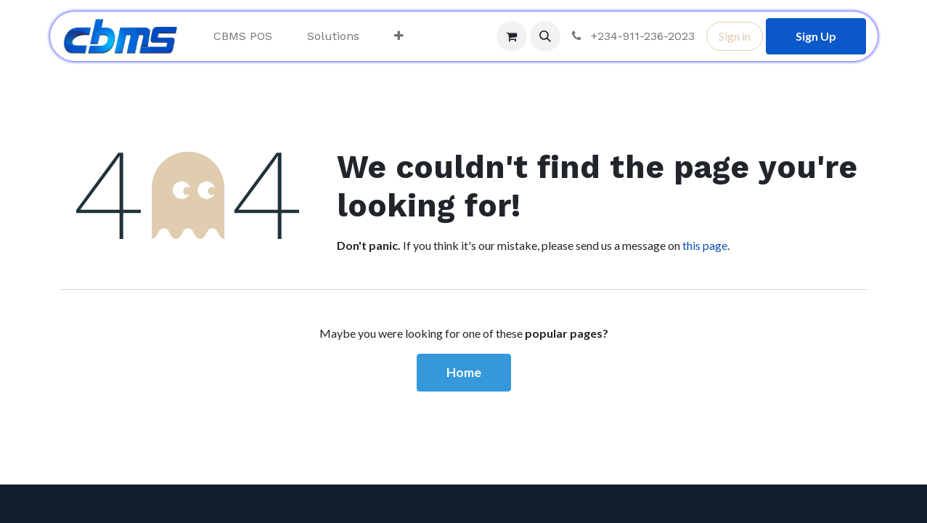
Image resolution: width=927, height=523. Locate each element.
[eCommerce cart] (512, 36)
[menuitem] (243, 36)
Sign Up (816, 36)
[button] (545, 36)
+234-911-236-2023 (632, 36)
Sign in (735, 36)
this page (704, 245)
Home (463, 372)
